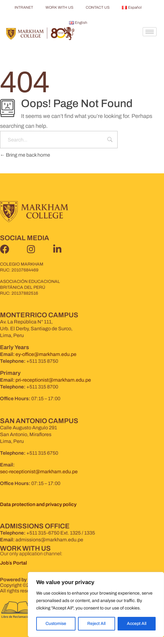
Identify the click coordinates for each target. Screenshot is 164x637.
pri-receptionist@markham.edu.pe (53, 380)
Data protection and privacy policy (38, 504)
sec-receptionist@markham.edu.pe (39, 471)
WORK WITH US (59, 7)
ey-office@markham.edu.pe (45, 354)
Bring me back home (25, 155)
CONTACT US (98, 7)
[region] (96, 604)
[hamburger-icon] (150, 31)
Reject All (96, 623)
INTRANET (24, 7)
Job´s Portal (14, 563)
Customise (55, 623)
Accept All (136, 623)
